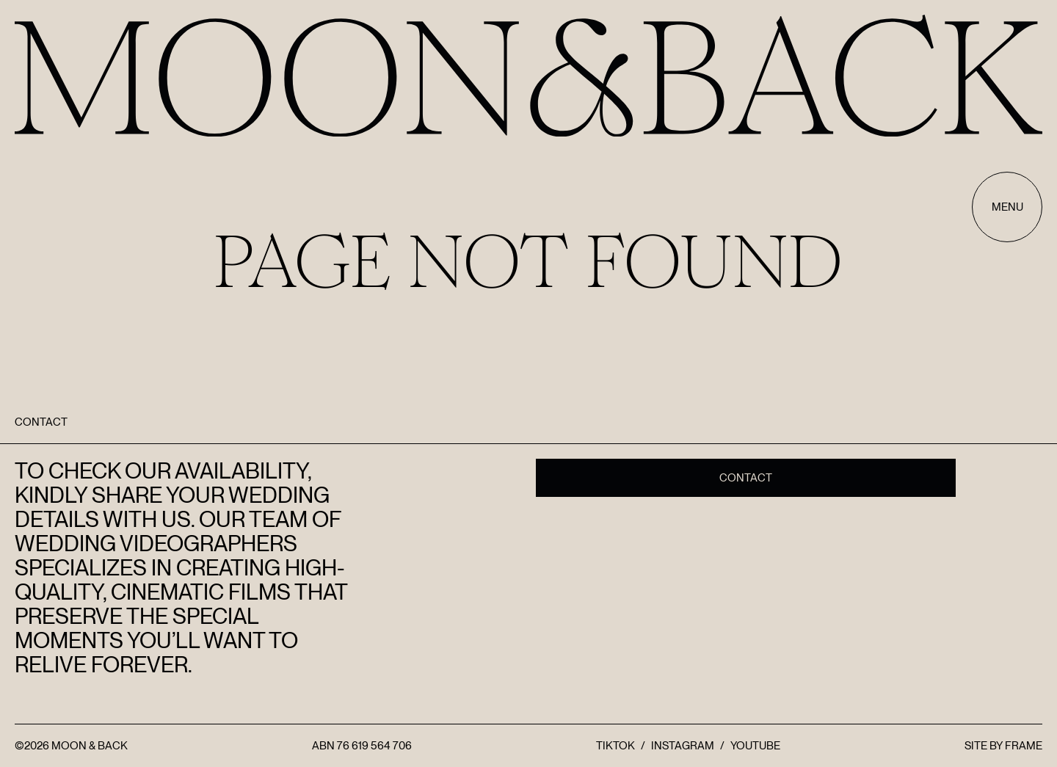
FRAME (1023, 745)
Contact (745, 477)
